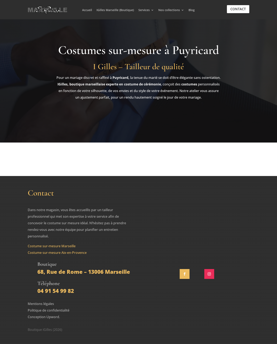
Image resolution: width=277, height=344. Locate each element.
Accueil (87, 10)
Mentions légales (41, 303)
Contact (238, 9)
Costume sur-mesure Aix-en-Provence (57, 252)
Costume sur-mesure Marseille (52, 246)
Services (144, 10)
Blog (191, 10)
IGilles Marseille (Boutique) (115, 10)
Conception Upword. (44, 317)
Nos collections (169, 10)
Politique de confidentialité (48, 310)
